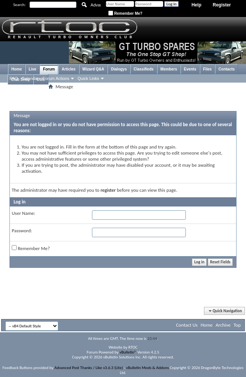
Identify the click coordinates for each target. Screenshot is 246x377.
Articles (69, 69)
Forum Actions (56, 78)
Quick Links (88, 78)
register (108, 190)
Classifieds (144, 69)
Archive (223, 325)
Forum (49, 69)
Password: (22, 230)
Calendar (30, 78)
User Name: (23, 213)
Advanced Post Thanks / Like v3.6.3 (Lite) (88, 367)
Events (190, 69)
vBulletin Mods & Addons (147, 367)
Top (237, 325)
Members (168, 69)
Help (196, 5)
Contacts (226, 69)
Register (222, 5)
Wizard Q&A (93, 69)
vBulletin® (128, 352)
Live (32, 69)
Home (16, 69)
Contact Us (187, 325)
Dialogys (119, 69)
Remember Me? (125, 13)
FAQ (13, 78)
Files (207, 69)
